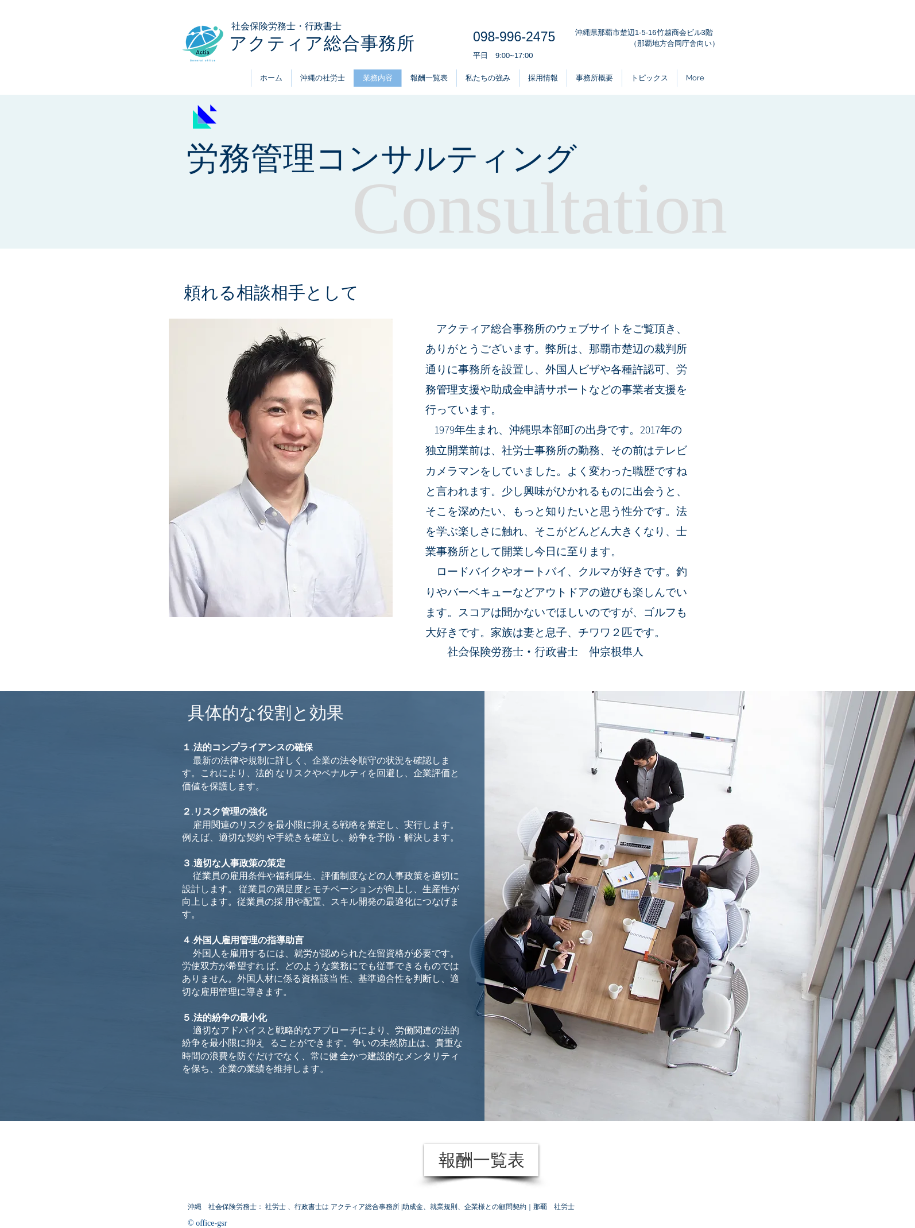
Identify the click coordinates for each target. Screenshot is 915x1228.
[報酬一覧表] (481, 1160)
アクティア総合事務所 (322, 43)
